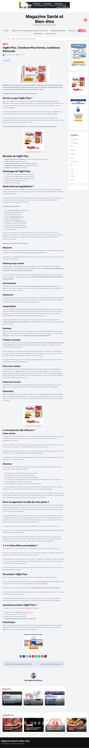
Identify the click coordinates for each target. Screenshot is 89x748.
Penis (72, 169)
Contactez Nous (37, 33)
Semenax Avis (72, 30)
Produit (5, 44)
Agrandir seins (74, 139)
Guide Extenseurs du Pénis (58, 30)
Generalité (73, 154)
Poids (72, 172)
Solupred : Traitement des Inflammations (11, 697)
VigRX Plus (82, 30)
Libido (72, 157)
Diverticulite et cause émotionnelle (11, 728)
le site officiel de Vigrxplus (41, 581)
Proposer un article (50, 33)
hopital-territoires (11, 54)
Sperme (72, 180)
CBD (72, 146)
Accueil (6, 30)
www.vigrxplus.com (28, 612)
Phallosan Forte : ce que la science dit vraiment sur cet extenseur (30, 30)
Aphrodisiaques (75, 143)
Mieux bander (74, 161)
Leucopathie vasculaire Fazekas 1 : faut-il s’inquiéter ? (33, 729)
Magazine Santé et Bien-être (44, 19)
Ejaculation (73, 150)
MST (72, 165)
